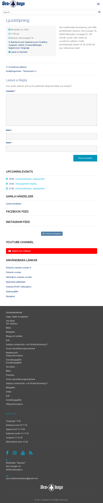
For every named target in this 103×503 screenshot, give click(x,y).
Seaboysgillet (12, 291)
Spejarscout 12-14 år (15, 429)
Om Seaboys (11, 323)
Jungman (12, 45)
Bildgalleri (10, 332)
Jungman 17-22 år (14, 437)
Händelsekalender (14, 312)
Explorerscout (31, 42)
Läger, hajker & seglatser (17, 316)
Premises (10, 375)
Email (9, 143)
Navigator (10, 296)
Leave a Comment (19, 52)
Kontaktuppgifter (14, 360)
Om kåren (10, 321)
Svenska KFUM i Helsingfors (18, 287)
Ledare (21, 45)
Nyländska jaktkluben (15, 282)
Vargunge (24, 48)
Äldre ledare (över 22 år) (17, 442)
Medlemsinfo (12, 353)
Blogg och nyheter (14, 336)
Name (9, 130)
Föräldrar (43, 42)
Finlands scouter (13, 272)
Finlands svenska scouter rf (18, 267)
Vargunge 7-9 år (13, 421)
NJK (8, 340)
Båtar (8, 328)
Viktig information (14, 355)
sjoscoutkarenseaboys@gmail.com (22, 478)
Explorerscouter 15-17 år (17, 433)
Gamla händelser (13, 204)
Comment (11, 91)
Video (8, 392)
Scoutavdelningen (33, 45)
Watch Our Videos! (19, 251)
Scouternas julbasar (16, 67)
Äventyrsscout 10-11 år (16, 425)
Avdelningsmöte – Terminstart (21, 71)
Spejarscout (13, 48)
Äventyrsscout (17, 42)
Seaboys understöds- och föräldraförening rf (26, 344)
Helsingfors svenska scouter (19, 277)
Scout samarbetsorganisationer (20, 348)
